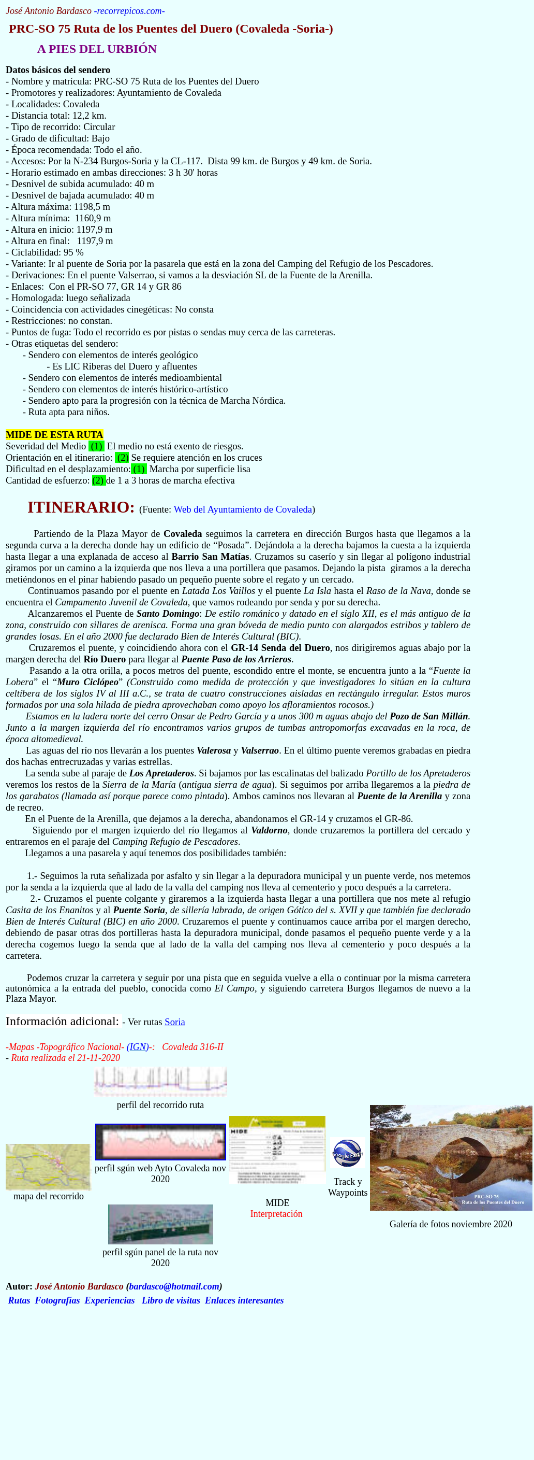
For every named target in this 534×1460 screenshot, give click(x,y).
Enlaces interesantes (244, 1300)
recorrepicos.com (129, 11)
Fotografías (57, 1300)
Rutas (19, 1300)
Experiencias (110, 1300)
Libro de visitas (171, 1300)
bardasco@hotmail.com (174, 1286)
